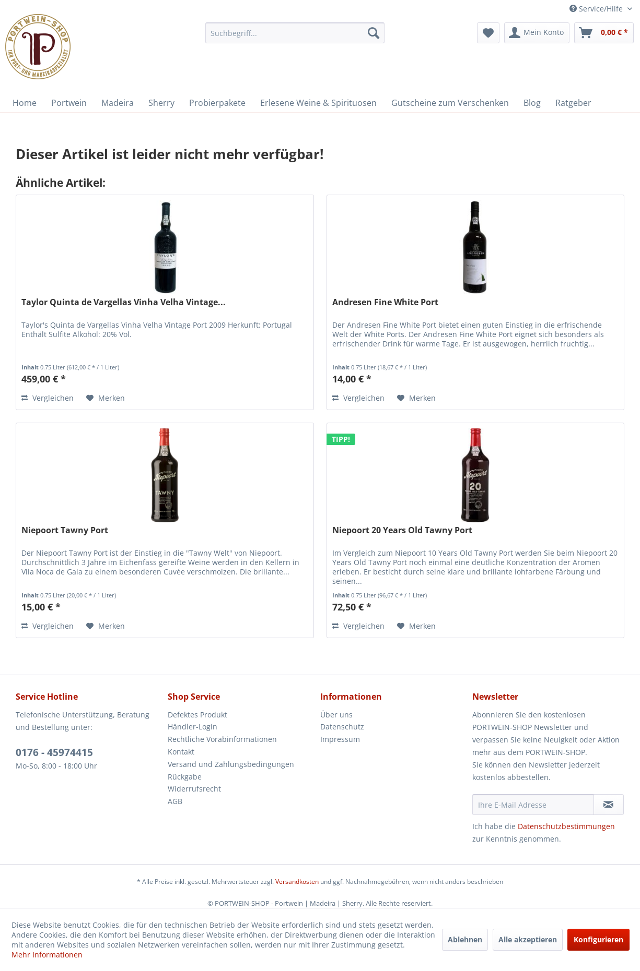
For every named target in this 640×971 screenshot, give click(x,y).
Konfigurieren (598, 939)
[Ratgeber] (573, 103)
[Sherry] (161, 103)
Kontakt (181, 752)
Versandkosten (297, 881)
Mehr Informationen (47, 955)
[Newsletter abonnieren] (609, 804)
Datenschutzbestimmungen (566, 826)
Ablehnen (465, 939)
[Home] (24, 103)
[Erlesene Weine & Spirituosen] (318, 103)
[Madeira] (117, 103)
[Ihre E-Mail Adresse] (533, 804)
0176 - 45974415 (54, 752)
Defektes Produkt (197, 715)
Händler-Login (192, 727)
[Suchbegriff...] (295, 32)
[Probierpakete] (217, 103)
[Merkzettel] (488, 32)
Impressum (340, 739)
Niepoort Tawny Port (64, 530)
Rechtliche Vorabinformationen (222, 739)
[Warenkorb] (604, 32)
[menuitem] (295, 32)
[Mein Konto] (536, 32)
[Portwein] (69, 103)
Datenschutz (342, 727)
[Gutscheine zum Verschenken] (450, 103)
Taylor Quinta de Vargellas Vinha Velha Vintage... (123, 302)
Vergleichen (47, 398)
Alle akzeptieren (527, 939)
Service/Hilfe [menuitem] (597, 9)
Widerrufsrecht (194, 789)
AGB (175, 801)
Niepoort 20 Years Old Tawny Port (402, 530)
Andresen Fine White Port (385, 302)
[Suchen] (374, 32)
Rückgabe (185, 777)
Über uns (336, 715)
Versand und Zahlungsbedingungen (231, 764)
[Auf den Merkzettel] (105, 398)
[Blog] (532, 103)
